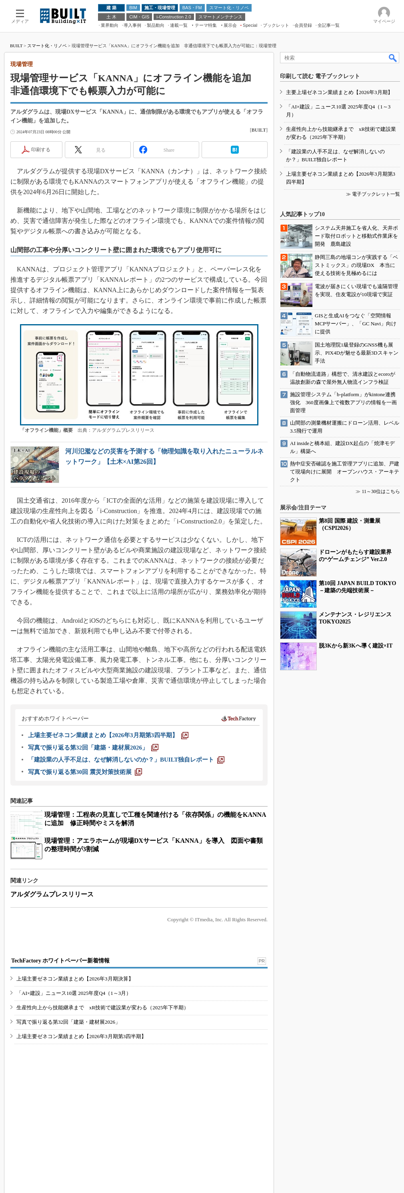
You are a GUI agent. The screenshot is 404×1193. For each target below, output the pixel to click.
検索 (393, 57)
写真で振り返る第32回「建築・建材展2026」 (68, 1022)
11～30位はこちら (381, 491)
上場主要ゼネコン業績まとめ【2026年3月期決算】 (75, 979)
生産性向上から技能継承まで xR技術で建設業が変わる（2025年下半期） (102, 1008)
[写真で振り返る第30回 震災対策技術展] (85, 772)
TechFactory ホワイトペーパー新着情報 (60, 961)
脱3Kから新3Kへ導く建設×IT (356, 646)
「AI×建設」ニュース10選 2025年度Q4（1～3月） (73, 993)
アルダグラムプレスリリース (52, 894)
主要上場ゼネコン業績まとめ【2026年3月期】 (339, 92)
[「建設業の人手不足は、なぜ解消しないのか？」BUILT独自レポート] (126, 759)
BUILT (16, 45)
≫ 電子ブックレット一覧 (373, 194)
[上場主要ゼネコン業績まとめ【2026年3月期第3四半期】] (108, 735)
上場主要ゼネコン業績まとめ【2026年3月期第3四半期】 (81, 1036)
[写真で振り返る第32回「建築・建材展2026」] (93, 747)
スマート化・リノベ (47, 45)
